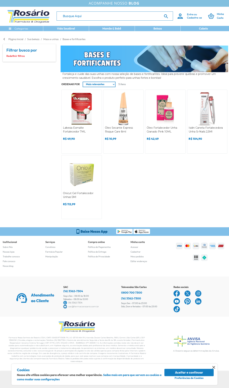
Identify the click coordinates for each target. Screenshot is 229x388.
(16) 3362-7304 (73, 291)
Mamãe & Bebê (111, 28)
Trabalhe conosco (11, 256)
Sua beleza (33, 39)
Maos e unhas (51, 39)
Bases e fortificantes (74, 39)
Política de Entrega (97, 251)
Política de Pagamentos (99, 247)
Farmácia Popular (54, 251)
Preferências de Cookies (189, 378)
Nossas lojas (9, 251)
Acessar (134, 247)
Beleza (157, 28)
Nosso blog (8, 266)
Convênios (50, 247)
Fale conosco (9, 261)
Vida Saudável (66, 28)
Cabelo (203, 28)
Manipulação (51, 256)
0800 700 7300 (131, 292)
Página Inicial (15, 39)
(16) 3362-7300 (131, 298)
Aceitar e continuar (189, 372)
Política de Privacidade (99, 256)
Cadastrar (135, 251)
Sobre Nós (8, 247)
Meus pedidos (137, 256)
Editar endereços (138, 261)
